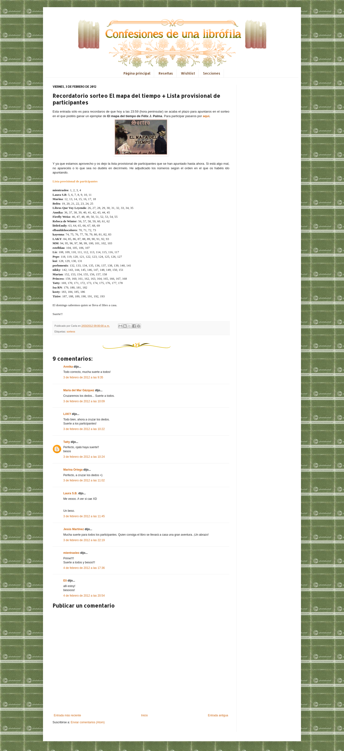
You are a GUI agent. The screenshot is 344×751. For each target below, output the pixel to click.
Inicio (144, 715)
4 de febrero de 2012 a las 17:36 (84, 568)
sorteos (71, 331)
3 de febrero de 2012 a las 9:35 (83, 377)
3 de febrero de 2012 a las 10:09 (84, 401)
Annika (68, 366)
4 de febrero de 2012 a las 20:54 (84, 595)
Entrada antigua (218, 715)
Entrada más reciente (67, 715)
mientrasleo (71, 553)
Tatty (66, 442)
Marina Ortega (73, 469)
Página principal (137, 73)
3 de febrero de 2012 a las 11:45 (84, 516)
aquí (206, 116)
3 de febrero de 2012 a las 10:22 (84, 429)
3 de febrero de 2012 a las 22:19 (84, 540)
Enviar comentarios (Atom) (88, 722)
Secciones (211, 73)
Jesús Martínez (73, 529)
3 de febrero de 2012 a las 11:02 (84, 480)
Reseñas (166, 73)
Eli (65, 580)
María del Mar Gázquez (78, 390)
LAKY (67, 414)
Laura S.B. (70, 493)
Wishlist (188, 73)
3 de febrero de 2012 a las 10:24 (84, 456)
